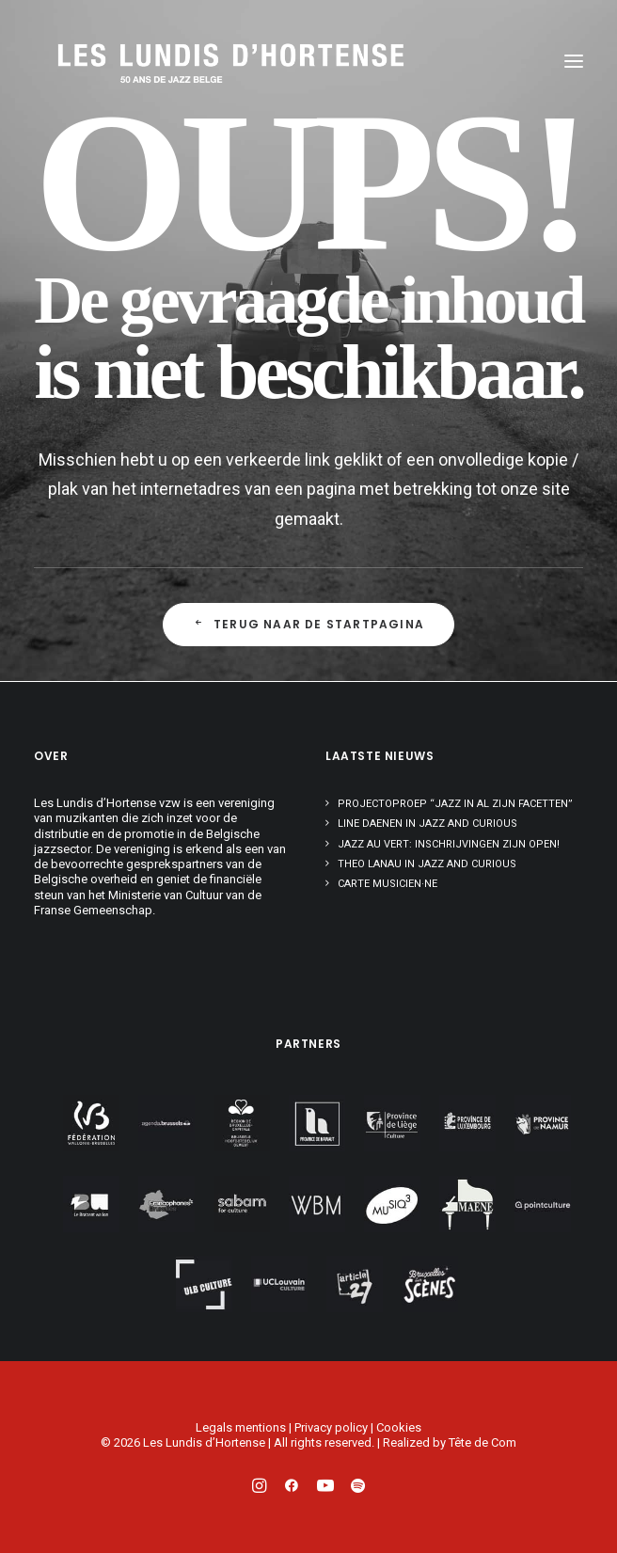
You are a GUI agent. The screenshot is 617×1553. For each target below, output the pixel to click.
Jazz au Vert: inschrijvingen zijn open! (449, 844)
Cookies (398, 1427)
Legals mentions (241, 1427)
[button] (573, 61)
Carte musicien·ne (387, 884)
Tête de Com (482, 1442)
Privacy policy (331, 1427)
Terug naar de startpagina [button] (308, 624)
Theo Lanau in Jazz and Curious (427, 864)
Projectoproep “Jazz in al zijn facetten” (455, 804)
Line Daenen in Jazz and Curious (427, 823)
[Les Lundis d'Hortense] (147, 61)
